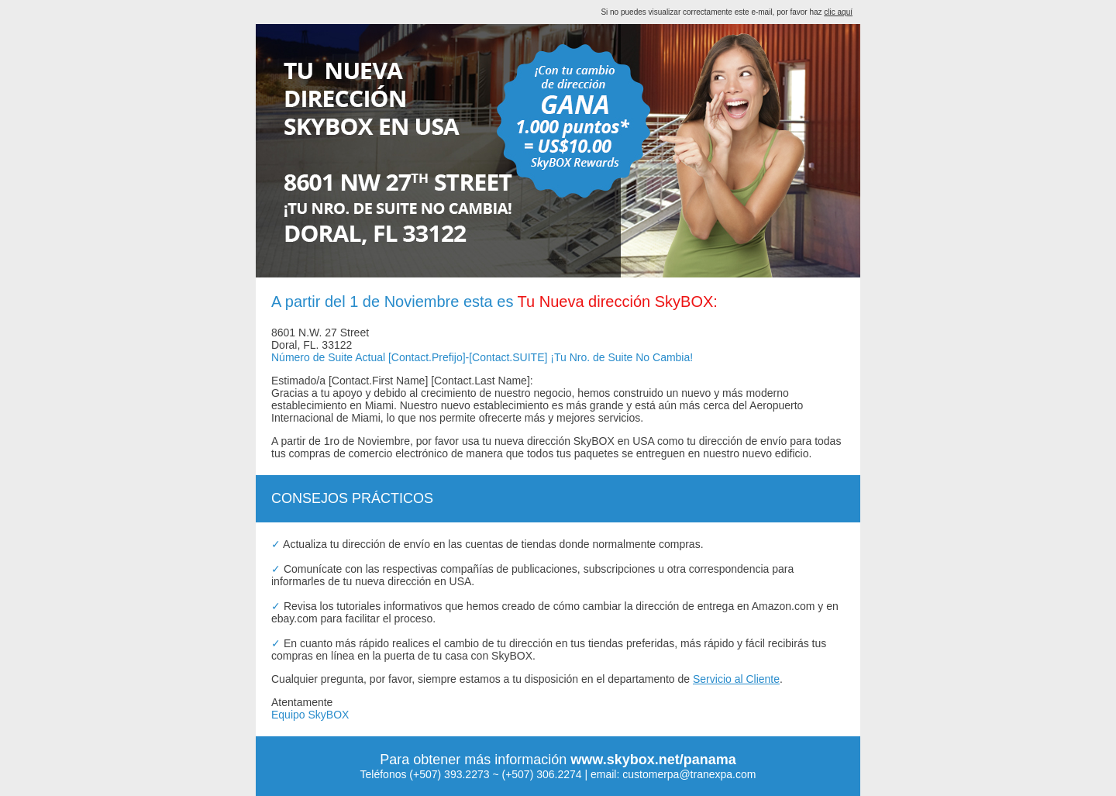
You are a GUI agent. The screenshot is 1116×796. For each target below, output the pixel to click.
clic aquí (838, 12)
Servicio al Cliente (736, 679)
